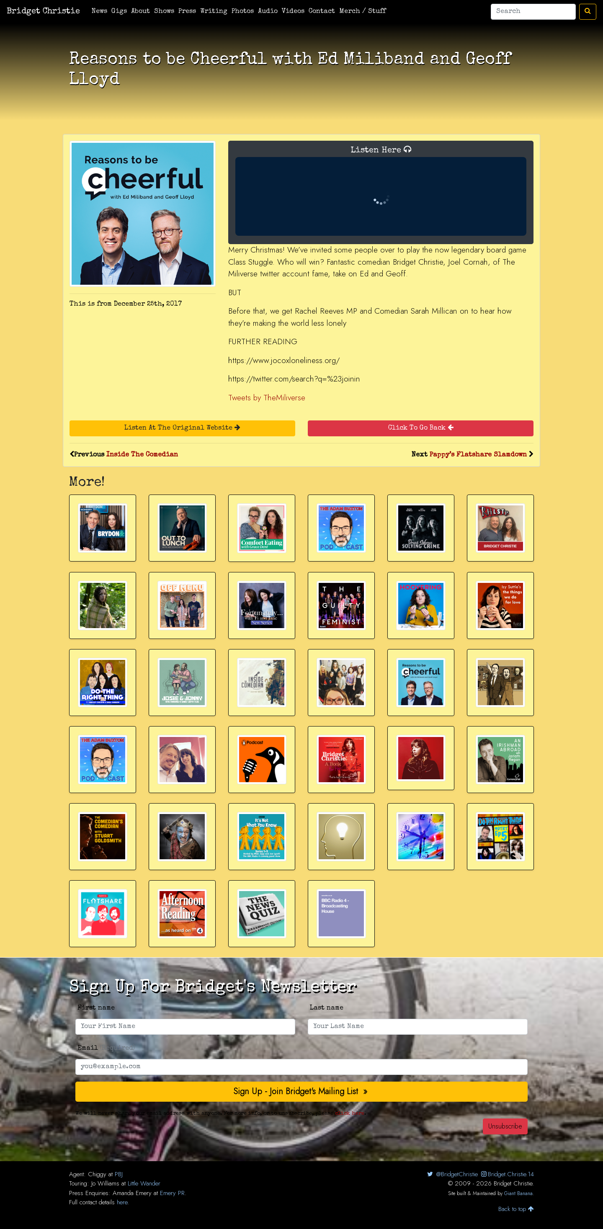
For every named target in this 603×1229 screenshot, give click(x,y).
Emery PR (172, 1193)
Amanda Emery (132, 1193)
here (122, 1202)
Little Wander (144, 1183)
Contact (322, 11)
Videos (293, 11)
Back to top (516, 1209)
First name (96, 1008)
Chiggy (97, 1174)
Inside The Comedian (142, 455)
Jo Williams (105, 1183)
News (99, 11)
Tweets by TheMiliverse (266, 397)
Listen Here (380, 190)
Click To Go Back (421, 428)
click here (349, 1113)
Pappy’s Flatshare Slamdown (478, 455)
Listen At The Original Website (182, 428)
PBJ (119, 1174)
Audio (268, 11)
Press (187, 11)
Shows (164, 11)
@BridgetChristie (451, 1174)
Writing (213, 11)
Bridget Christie (43, 12)
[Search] (533, 12)
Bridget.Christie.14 (507, 1174)
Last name (326, 1008)
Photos (243, 11)
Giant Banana (518, 1193)
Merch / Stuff (362, 11)
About (140, 11)
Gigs (119, 11)
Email (106, 1048)
